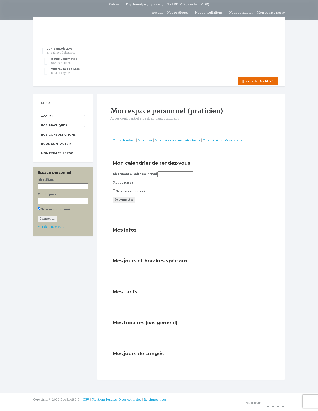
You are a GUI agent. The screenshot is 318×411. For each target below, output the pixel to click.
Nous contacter (241, 13)
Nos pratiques (177, 13)
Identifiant (46, 179)
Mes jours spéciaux (169, 139)
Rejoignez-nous (155, 398)
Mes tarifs (192, 139)
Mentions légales (104, 398)
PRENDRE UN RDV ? (258, 81)
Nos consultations (209, 13)
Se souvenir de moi (129, 190)
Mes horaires (212, 139)
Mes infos (145, 139)
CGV (86, 398)
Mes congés (233, 139)
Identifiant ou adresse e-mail (135, 173)
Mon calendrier (124, 139)
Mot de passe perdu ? (53, 226)
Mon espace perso (271, 13)
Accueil (157, 13)
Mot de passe (123, 181)
